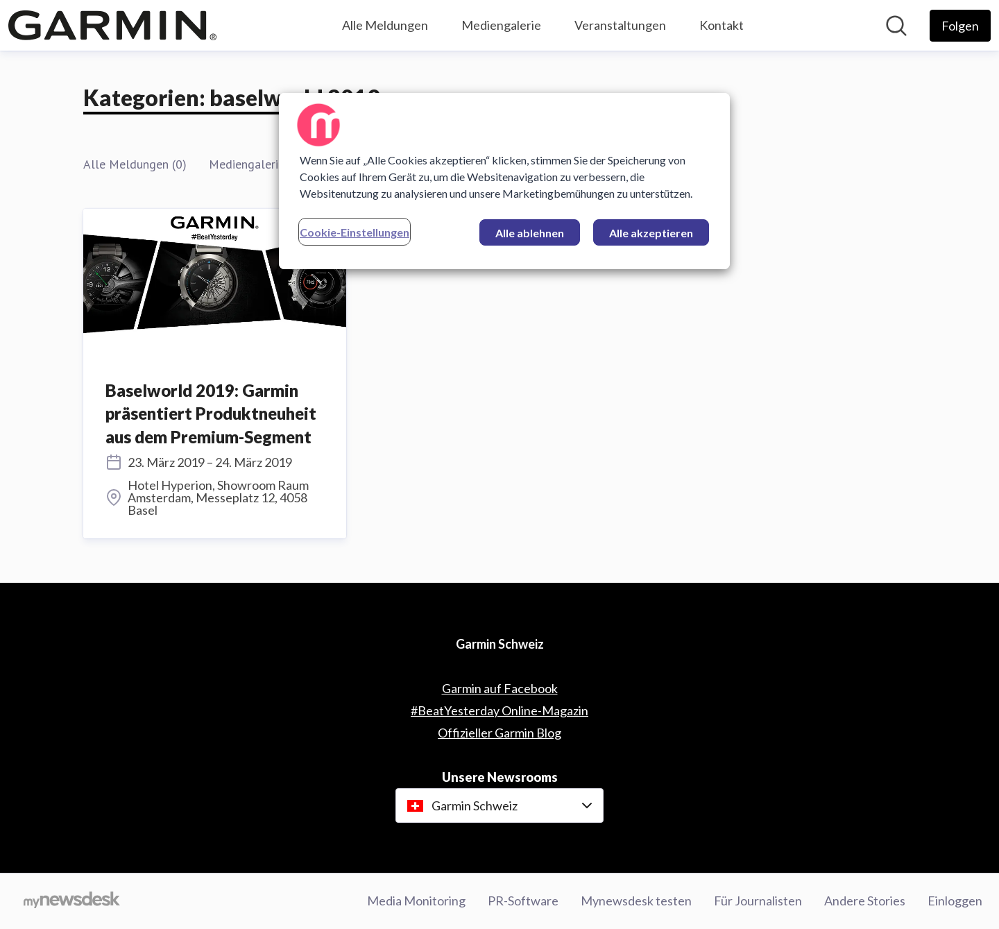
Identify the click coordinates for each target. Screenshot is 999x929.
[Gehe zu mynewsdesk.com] (72, 901)
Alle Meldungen (385, 25)
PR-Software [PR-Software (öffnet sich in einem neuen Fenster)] (523, 900)
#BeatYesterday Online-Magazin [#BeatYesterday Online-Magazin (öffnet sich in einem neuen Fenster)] (499, 710)
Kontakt (721, 25)
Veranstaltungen (620, 25)
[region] (504, 181)
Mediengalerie (501, 25)
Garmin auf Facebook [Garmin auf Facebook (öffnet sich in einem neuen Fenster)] (500, 688)
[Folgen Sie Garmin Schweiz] (960, 26)
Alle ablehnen (529, 232)
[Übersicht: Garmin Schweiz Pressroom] (112, 25)
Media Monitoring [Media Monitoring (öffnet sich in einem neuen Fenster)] (416, 900)
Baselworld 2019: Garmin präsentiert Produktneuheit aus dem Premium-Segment (210, 413)
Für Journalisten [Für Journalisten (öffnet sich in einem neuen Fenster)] (758, 900)
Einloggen (955, 900)
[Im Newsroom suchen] (896, 26)
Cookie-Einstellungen (354, 232)
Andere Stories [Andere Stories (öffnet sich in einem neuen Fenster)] (864, 900)
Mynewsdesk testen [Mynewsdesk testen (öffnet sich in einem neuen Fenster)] (636, 900)
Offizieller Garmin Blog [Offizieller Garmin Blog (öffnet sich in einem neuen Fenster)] (499, 732)
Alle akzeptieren (651, 232)
